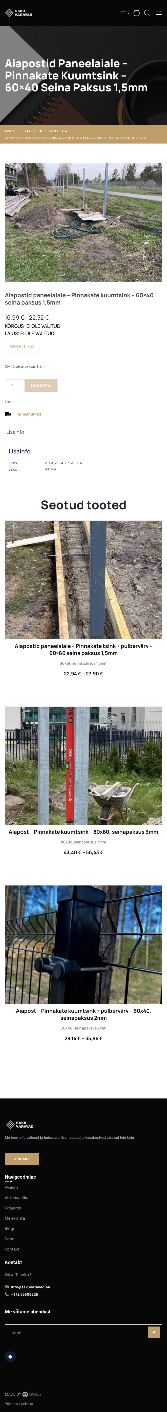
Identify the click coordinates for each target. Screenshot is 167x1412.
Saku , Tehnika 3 (18, 1274)
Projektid (13, 1208)
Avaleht (12, 131)
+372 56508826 (24, 1294)
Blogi (9, 1228)
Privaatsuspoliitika (19, 1403)
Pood (10, 1239)
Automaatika (16, 1197)
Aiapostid (34, 131)
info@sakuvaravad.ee (30, 1287)
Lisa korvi (41, 385)
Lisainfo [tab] (15, 432)
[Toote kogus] (15, 386)
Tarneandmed (28, 414)
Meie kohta (15, 1218)
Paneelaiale (60, 131)
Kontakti (12, 1249)
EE (122, 13)
